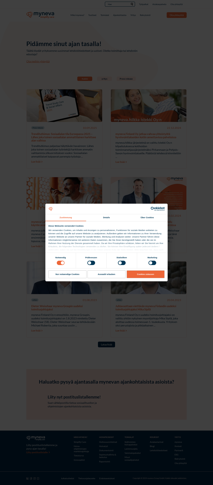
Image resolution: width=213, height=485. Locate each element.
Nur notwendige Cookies (67, 274)
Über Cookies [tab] (147, 217)
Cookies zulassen (145, 274)
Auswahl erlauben (106, 274)
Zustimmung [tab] (66, 217)
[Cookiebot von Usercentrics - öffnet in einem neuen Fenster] (153, 209)
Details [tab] (106, 217)
